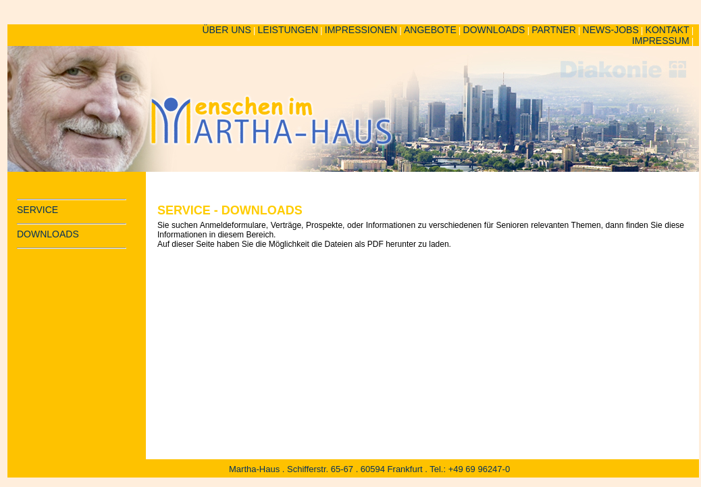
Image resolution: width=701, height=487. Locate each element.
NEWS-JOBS (611, 29)
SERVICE (37, 209)
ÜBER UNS (226, 29)
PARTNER (553, 29)
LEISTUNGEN (288, 29)
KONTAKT (668, 29)
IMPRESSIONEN (361, 29)
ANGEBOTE (430, 29)
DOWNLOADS (494, 29)
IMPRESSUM (661, 40)
